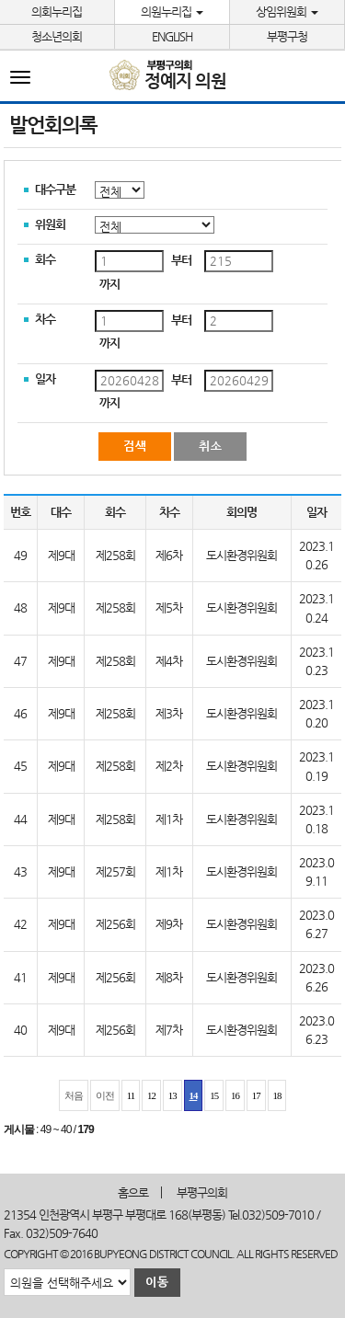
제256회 (115, 924)
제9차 (168, 924)
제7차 (168, 1030)
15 (214, 1095)
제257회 (115, 871)
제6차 (168, 555)
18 (277, 1095)
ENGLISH (172, 36)
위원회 (50, 224)
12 (151, 1095)
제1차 (168, 819)
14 (194, 1095)
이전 (105, 1095)
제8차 (168, 977)
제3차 (168, 713)
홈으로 (133, 1192)
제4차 (168, 661)
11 (130, 1095)
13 (172, 1095)
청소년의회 (56, 36)
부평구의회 (202, 1192)
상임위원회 (287, 11)
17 (256, 1095)
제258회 (115, 555)
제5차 (168, 607)
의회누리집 (56, 11)
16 (235, 1095)
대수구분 (55, 189)
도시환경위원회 (241, 555)
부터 (181, 260)
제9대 (61, 555)
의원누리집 (172, 11)
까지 (109, 284)
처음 (73, 1095)
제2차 (168, 766)
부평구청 (287, 36)
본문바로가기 (0, 0)
